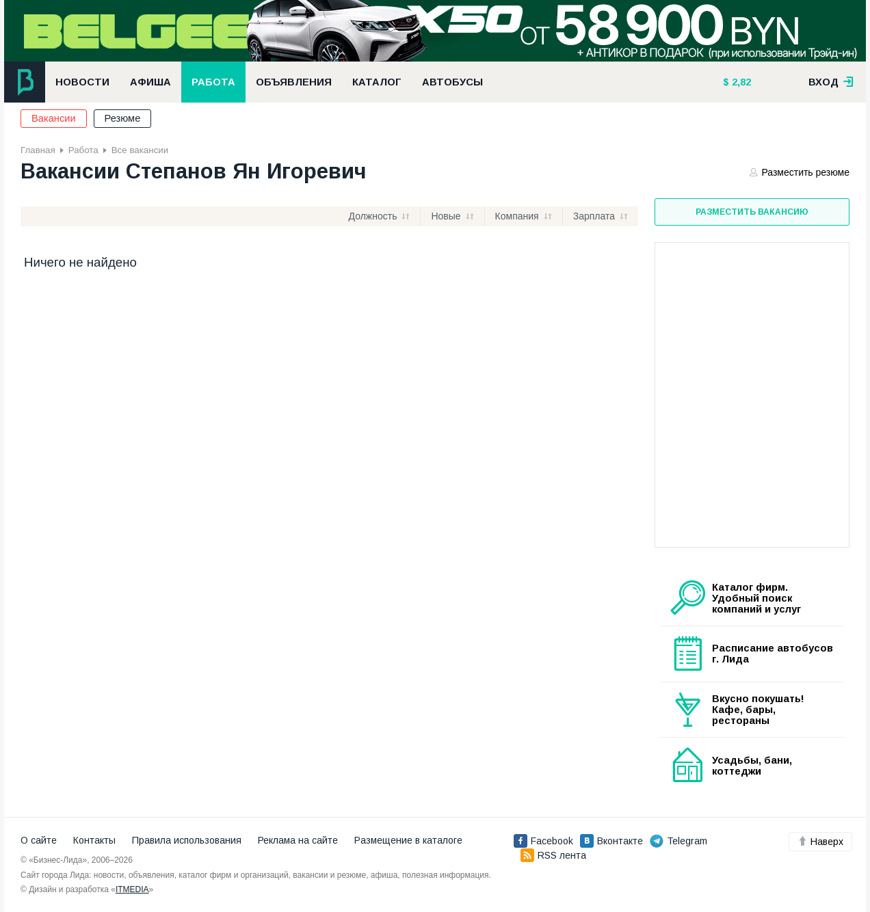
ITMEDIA (132, 889)
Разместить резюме (799, 172)
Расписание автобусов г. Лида (772, 654)
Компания (517, 216)
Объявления (294, 82)
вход (831, 82)
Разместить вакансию (752, 212)
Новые (445, 216)
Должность (373, 216)
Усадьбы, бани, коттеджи (752, 766)
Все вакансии (139, 150)
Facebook (543, 840)
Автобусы (452, 82)
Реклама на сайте (298, 840)
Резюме (123, 118)
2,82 (740, 82)
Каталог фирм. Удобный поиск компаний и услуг (756, 598)
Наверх (820, 841)
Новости (82, 82)
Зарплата (594, 216)
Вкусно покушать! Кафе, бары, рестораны (758, 709)
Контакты (94, 840)
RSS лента (553, 855)
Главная (38, 150)
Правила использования (186, 840)
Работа (213, 82)
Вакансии (53, 118)
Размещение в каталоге (408, 840)
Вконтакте (611, 840)
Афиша (150, 82)
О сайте (39, 840)
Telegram (678, 840)
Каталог (376, 82)
